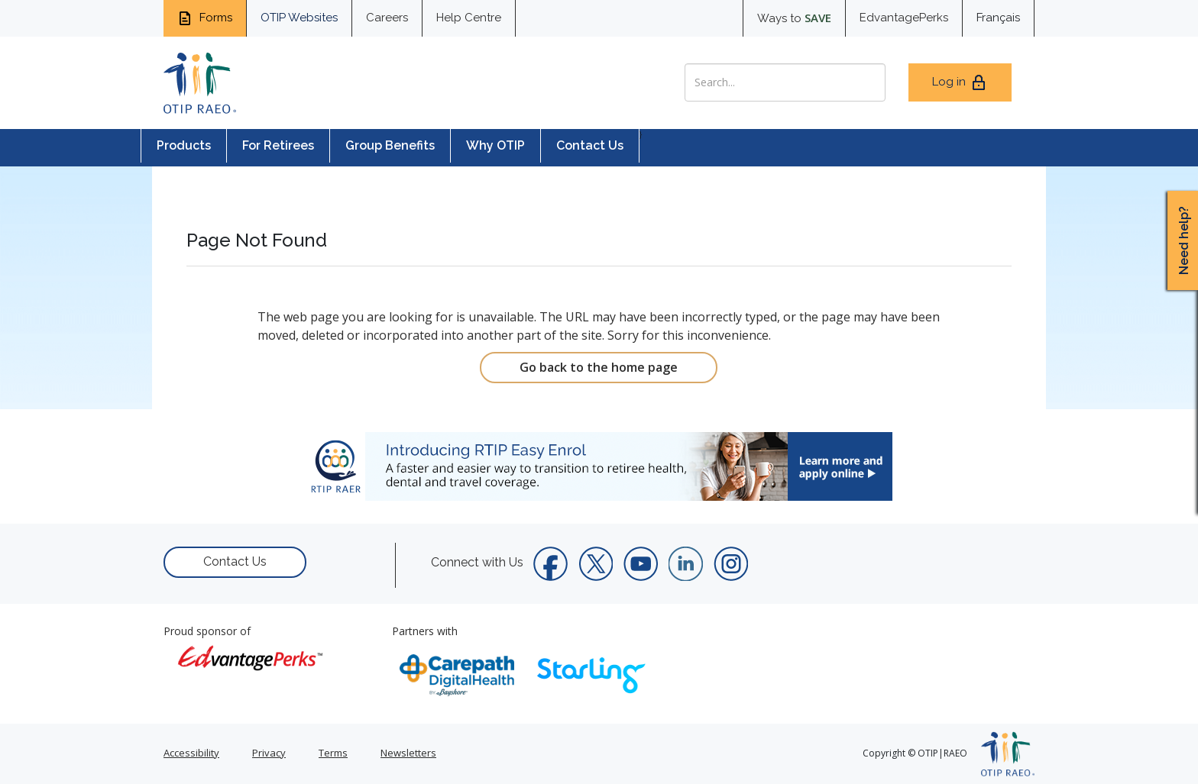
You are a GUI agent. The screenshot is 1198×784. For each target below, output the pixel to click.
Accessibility (191, 753)
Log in (960, 82)
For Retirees (278, 145)
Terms (333, 753)
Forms (204, 18)
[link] (599, 466)
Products (184, 145)
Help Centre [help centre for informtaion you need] (468, 17)
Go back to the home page (599, 367)
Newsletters (408, 753)
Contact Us (589, 145)
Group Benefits (390, 145)
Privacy (269, 753)
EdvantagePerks (904, 17)
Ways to (794, 17)
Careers (387, 17)
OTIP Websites (299, 17)
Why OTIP (495, 145)
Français (998, 17)
